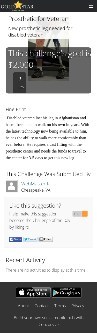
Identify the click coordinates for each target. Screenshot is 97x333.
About (23, 306)
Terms (60, 306)
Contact (42, 306)
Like (77, 213)
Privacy (77, 306)
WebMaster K (35, 183)
